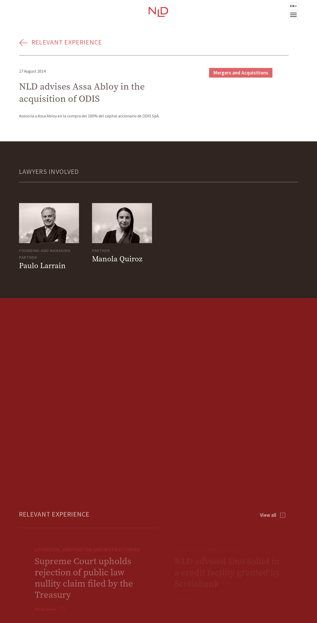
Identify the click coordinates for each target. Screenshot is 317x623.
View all (268, 515)
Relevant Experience (67, 42)
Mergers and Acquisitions (240, 73)
